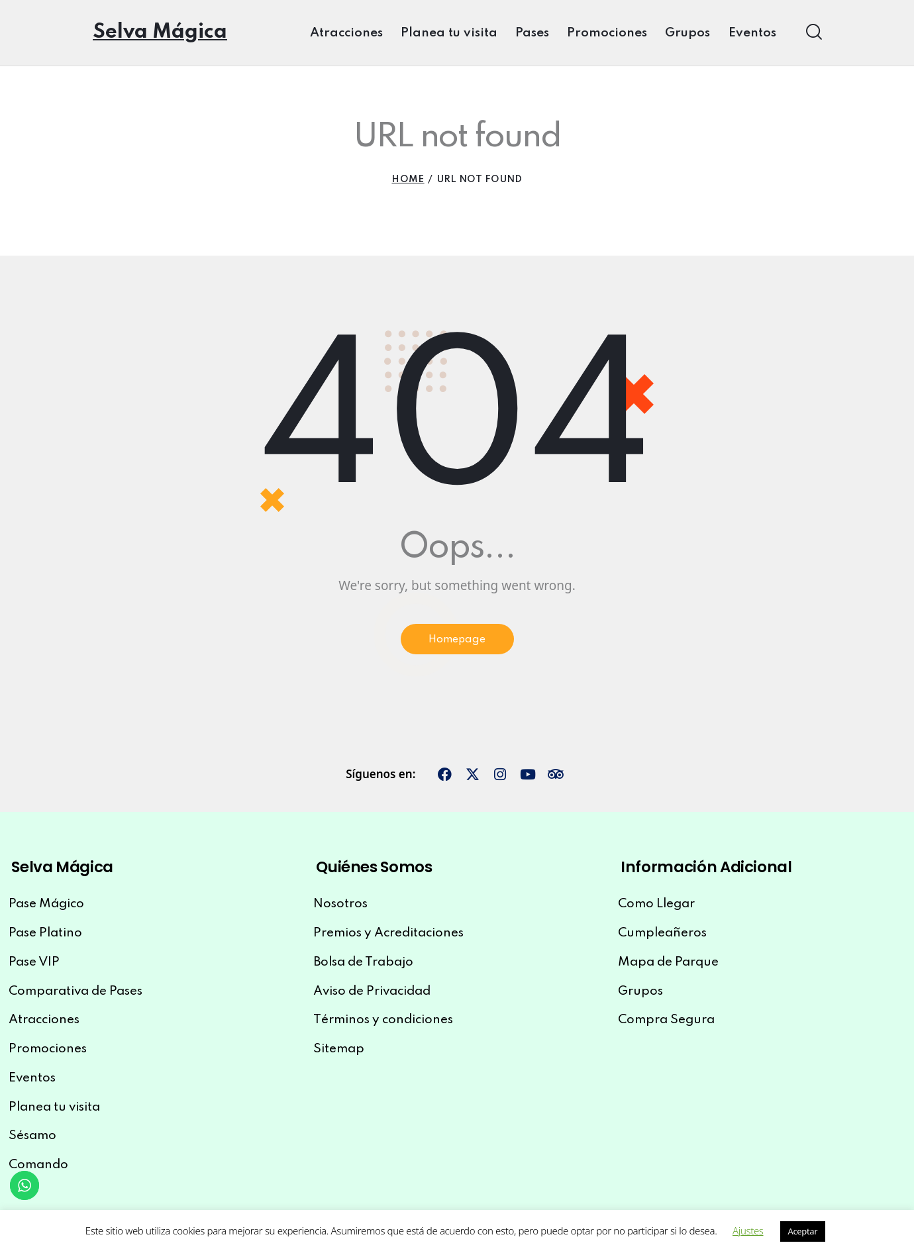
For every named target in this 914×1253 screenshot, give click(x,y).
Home (407, 179)
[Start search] (813, 32)
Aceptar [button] (803, 1231)
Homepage (457, 642)
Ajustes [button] (748, 1230)
